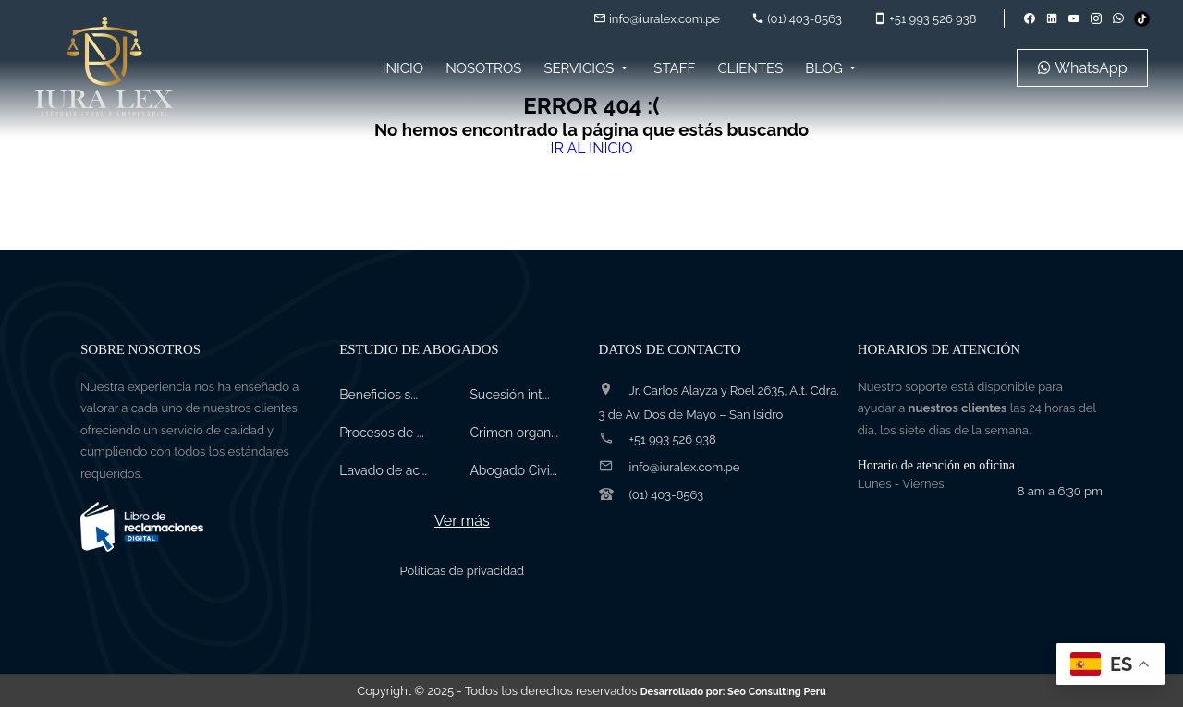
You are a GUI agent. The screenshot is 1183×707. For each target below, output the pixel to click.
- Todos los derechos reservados (641, 691)
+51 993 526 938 (924, 19)
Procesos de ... (381, 432)
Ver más (462, 521)
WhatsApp (1082, 68)
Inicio (403, 68)
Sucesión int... (509, 394)
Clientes (750, 68)
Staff (674, 68)
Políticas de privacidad (462, 571)
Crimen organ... (514, 432)
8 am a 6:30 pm (1060, 491)
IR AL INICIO (591, 148)
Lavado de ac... (383, 470)
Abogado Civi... (513, 470)
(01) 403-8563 (796, 19)
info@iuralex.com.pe (656, 19)
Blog (832, 68)
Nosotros (483, 68)
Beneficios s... (378, 394)
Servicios (587, 68)
